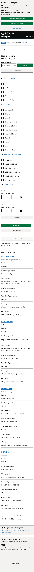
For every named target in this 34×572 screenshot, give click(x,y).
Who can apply (9, 78)
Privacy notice (18, 541)
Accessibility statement (14, 539)
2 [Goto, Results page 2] (14, 516)
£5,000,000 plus (10, 180)
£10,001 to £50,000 (11, 164)
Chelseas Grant (7, 322)
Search (25, 65)
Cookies (25, 541)
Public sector (9, 88)
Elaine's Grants (6, 389)
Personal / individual (11, 84)
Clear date (17, 217)
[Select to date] (21, 211)
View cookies (17, 28)
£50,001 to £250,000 (11, 168)
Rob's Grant (5, 452)
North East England (11, 122)
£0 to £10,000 (9, 160)
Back (4, 49)
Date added (8, 185)
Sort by (3, 253)
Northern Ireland (10, 150)
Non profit (8, 96)
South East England (11, 130)
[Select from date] (21, 197)
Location (7, 104)
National (7, 114)
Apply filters (16, 225)
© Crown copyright (17, 563)
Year (13, 194)
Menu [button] (28, 36)
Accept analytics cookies (17, 18)
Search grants (6, 62)
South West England (11, 134)
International (9, 110)
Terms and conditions (7, 541)
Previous (6, 516)
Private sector (9, 92)
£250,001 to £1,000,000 (12, 172)
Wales (6, 146)
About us (3, 539)
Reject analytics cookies (17, 23)
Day (2, 194)
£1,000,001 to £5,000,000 (13, 176)
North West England (11, 126)
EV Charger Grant (7, 257)
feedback (24, 42)
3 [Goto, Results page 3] (17, 516)
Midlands (7, 138)
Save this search (17, 239)
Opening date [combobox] (11, 253)
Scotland (7, 142)
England (7, 118)
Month (8, 194)
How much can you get (12, 154)
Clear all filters (17, 71)
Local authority (9, 100)
